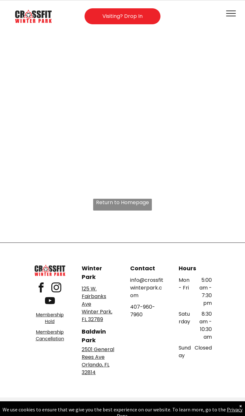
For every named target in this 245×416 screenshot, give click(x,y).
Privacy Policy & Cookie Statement (82, 403)
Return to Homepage (122, 202)
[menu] (231, 13)
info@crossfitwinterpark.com (146, 287)
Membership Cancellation (50, 335)
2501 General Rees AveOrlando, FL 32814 (98, 361)
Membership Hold (50, 318)
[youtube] (50, 301)
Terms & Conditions (175, 403)
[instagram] (56, 288)
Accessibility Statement (135, 403)
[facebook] (41, 288)
